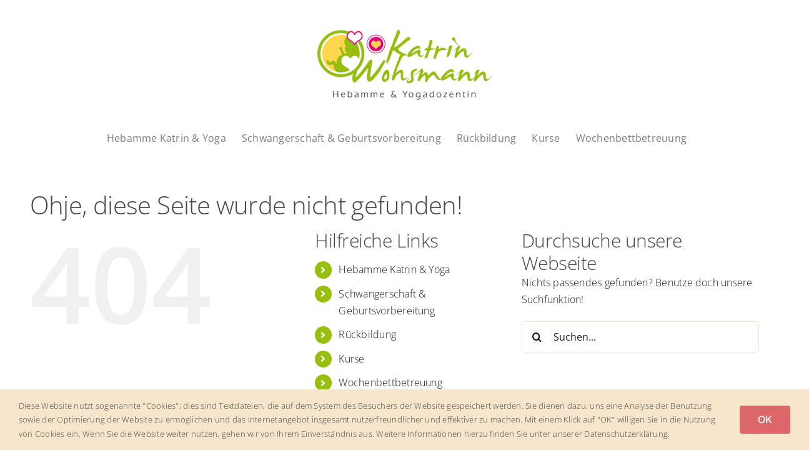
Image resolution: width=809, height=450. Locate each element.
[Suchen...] (640, 336)
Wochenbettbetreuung (390, 382)
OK (765, 419)
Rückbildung (367, 334)
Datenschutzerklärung (626, 433)
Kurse (351, 359)
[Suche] (537, 336)
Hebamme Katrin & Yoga (394, 269)
